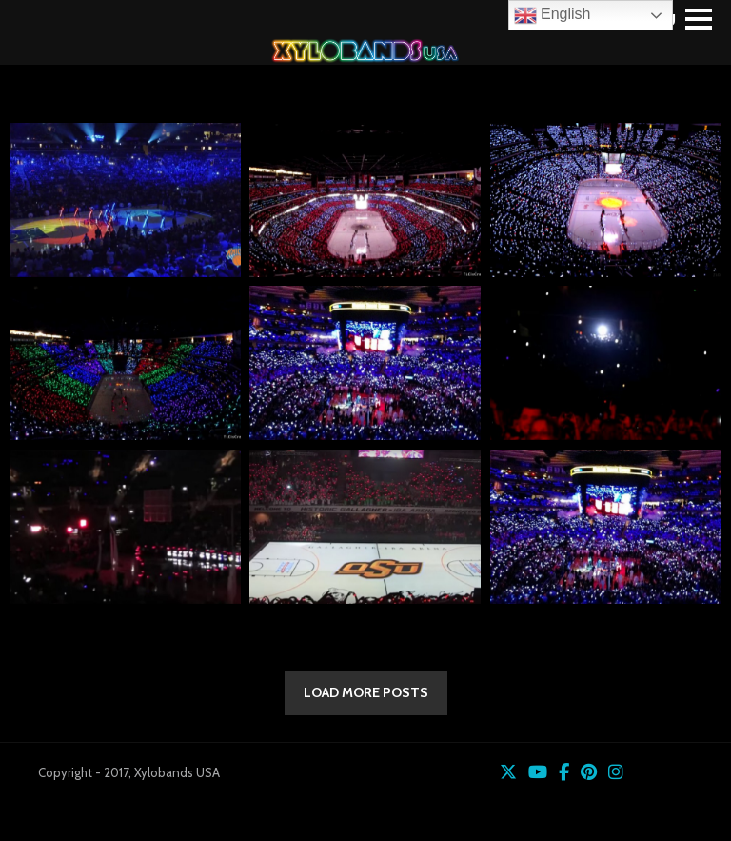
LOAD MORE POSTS (366, 692)
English (552, 15)
